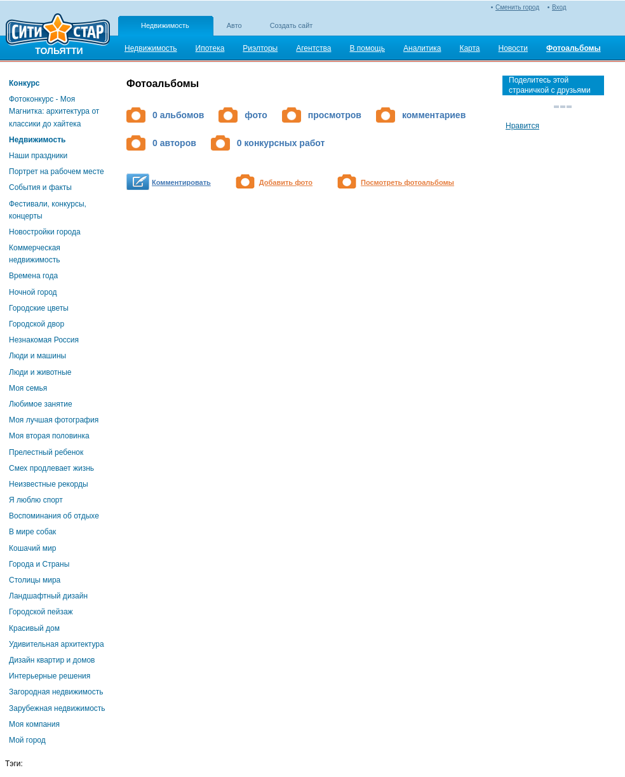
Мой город (27, 740)
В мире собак (32, 531)
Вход (559, 7)
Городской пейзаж (41, 611)
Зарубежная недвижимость (57, 708)
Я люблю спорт (36, 500)
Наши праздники (38, 155)
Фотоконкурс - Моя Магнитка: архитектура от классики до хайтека (54, 111)
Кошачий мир (32, 548)
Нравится (522, 125)
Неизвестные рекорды (48, 484)
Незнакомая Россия (44, 339)
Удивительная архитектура (56, 644)
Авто (234, 25)
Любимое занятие (40, 404)
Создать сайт (291, 25)
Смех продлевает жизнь (51, 468)
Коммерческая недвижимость (34, 253)
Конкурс (24, 83)
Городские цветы (39, 308)
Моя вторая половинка (49, 435)
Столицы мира (34, 580)
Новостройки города (45, 231)
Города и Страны (39, 564)
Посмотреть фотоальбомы (407, 182)
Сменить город (517, 7)
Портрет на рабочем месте (56, 171)
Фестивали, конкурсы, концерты (47, 209)
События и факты (40, 187)
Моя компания (34, 724)
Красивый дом (34, 628)
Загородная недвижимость (56, 691)
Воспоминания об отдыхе (54, 515)
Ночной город (33, 292)
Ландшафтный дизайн (48, 595)
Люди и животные (40, 372)
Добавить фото (285, 182)
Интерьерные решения (49, 676)
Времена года (33, 275)
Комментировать (181, 182)
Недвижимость (165, 25)
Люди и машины (37, 355)
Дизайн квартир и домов (52, 660)
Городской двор (36, 324)
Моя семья (28, 388)
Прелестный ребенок (46, 452)
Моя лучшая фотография (53, 420)
